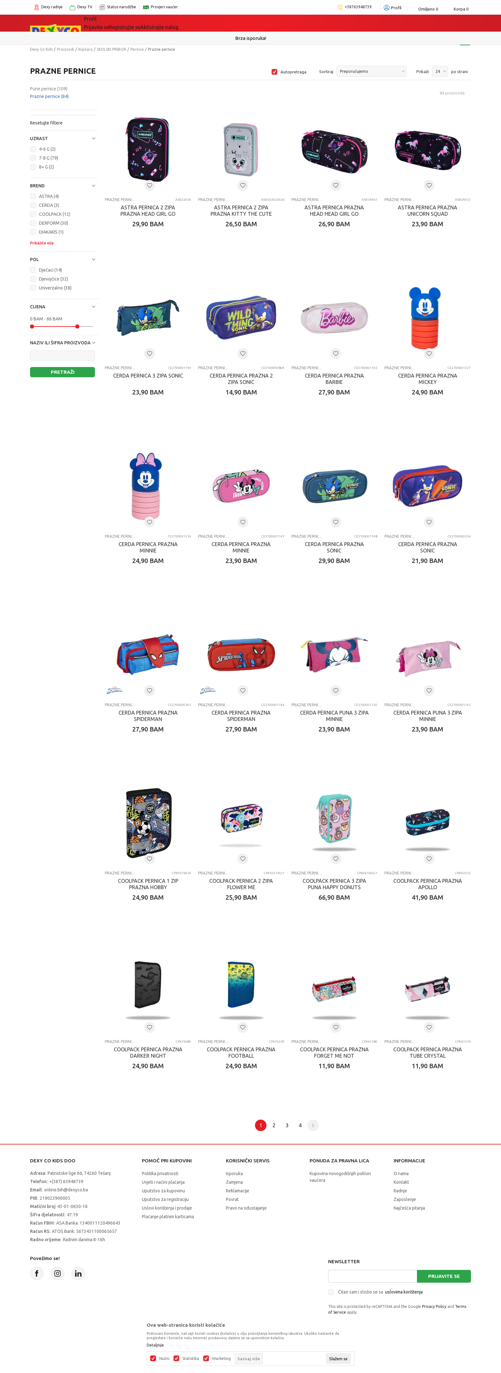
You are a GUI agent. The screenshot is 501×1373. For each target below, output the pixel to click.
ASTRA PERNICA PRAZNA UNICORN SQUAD (427, 211)
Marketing (221, 1359)
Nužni (164, 1359)
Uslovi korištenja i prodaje (167, 1208)
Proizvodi (65, 49)
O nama (401, 1173)
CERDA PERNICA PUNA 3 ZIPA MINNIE (334, 716)
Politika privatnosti (160, 1173)
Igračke (151, 23)
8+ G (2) (46, 166)
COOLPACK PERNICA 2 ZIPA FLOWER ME (241, 884)
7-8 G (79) (48, 158)
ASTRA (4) (49, 196)
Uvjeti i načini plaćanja (163, 1182)
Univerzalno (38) (55, 287)
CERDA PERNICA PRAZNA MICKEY (427, 379)
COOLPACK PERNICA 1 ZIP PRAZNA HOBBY (148, 884)
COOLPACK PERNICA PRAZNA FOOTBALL (241, 1053)
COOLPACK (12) (54, 214)
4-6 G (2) (47, 149)
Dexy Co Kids (41, 49)
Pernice (137, 49)
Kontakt (401, 1182)
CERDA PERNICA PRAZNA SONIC (334, 547)
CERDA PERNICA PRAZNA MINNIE (148, 547)
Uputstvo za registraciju (165, 1199)
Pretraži (62, 372)
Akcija (224, 23)
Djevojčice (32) (53, 278)
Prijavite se (444, 1276)
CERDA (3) (49, 205)
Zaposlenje (405, 1199)
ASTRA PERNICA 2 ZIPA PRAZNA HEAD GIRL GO (147, 211)
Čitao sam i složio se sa (380, 1292)
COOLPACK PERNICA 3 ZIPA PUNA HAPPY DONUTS (334, 884)
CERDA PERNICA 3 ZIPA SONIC (148, 376)
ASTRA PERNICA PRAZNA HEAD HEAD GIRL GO (334, 211)
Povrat (232, 1199)
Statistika (190, 1359)
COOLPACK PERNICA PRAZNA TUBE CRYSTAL (427, 1053)
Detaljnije (155, 1345)
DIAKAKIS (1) (51, 232)
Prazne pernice (49, 96)
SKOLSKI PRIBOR (111, 49)
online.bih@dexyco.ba (66, 1189)
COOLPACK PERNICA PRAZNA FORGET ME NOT (334, 1053)
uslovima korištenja (404, 1291)
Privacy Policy (434, 1306)
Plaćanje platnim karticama (168, 1216)
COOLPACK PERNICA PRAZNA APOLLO (427, 884)
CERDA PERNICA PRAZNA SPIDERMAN (148, 716)
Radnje (400, 1190)
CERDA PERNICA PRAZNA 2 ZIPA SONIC (241, 379)
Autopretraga (293, 72)
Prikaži (422, 71)
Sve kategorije (110, 23)
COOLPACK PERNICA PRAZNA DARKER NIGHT (148, 1053)
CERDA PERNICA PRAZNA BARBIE (334, 379)
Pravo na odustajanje (246, 1208)
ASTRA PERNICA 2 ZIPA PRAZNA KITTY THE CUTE (241, 211)
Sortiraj (326, 71)
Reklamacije (237, 1190)
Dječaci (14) (50, 270)
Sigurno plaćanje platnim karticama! (251, 38)
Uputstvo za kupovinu (163, 1190)
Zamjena (234, 1182)
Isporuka (234, 1173)
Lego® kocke (189, 23)
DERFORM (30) (53, 223)
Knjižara (85, 49)
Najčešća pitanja (409, 1208)
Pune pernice (48, 88)
